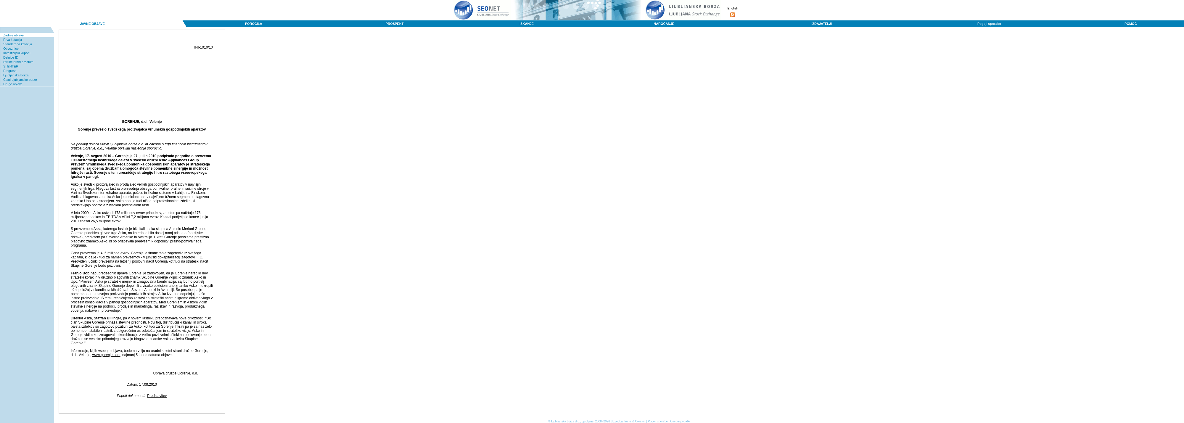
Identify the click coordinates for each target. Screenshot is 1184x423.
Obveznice (11, 48)
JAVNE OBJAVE (92, 23)
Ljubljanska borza (16, 75)
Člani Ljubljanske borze (20, 79)
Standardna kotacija (17, 44)
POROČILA (253, 23)
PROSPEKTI (395, 23)
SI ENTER (10, 66)
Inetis (627, 421)
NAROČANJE (664, 23)
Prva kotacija (12, 39)
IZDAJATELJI (821, 23)
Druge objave (12, 84)
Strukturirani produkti (18, 62)
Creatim (640, 421)
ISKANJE (526, 23)
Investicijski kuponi (16, 53)
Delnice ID (10, 57)
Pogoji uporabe (989, 23)
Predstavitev (157, 396)
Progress (9, 71)
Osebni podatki (680, 421)
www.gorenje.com (106, 355)
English (732, 8)
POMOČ (1131, 23)
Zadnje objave (13, 35)
